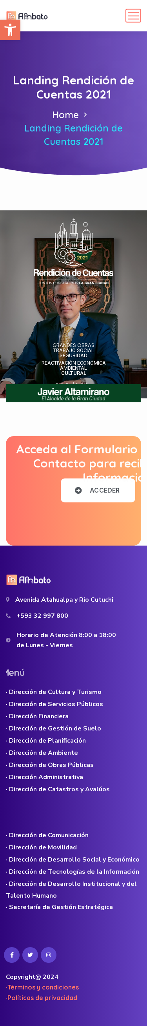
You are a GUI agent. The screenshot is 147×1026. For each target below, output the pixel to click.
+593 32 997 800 (42, 616)
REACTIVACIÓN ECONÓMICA (74, 363)
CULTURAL (73, 373)
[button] (10, 30)
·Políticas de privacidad (41, 998)
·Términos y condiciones (42, 987)
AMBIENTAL (73, 368)
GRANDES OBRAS (73, 345)
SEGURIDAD (73, 355)
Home (65, 114)
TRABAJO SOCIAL (73, 350)
